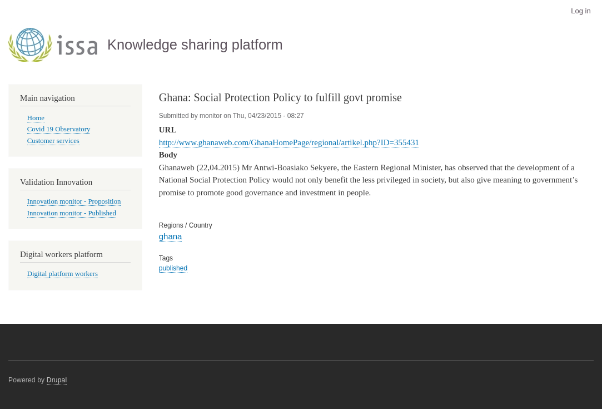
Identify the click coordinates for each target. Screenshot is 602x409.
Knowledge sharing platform (195, 44)
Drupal (57, 380)
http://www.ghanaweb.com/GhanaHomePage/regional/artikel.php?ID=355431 (289, 142)
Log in (580, 11)
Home (35, 118)
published (173, 268)
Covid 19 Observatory (59, 129)
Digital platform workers (62, 274)
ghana (170, 236)
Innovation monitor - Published (71, 213)
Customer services (53, 141)
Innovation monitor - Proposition (74, 201)
